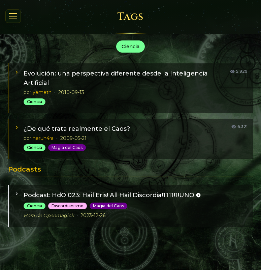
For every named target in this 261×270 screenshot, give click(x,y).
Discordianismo (68, 205)
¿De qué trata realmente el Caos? (77, 128)
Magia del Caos (67, 147)
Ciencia (34, 101)
